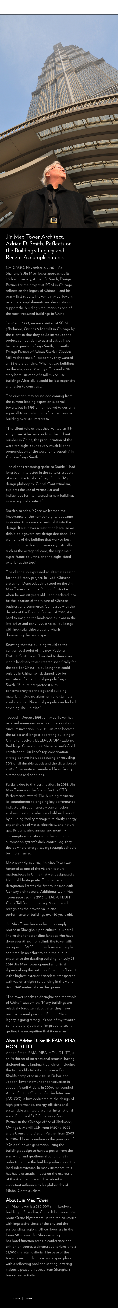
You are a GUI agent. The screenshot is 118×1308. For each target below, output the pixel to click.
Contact (28, 1298)
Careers (16, 1298)
